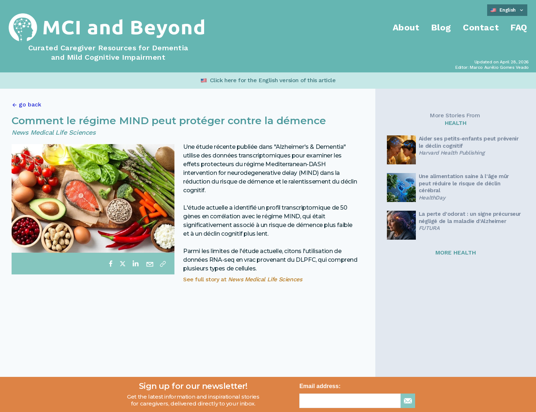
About (406, 27)
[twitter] (122, 263)
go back (30, 104)
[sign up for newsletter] (408, 401)
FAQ (518, 27)
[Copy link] (163, 263)
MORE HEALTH (455, 252)
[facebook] (110, 263)
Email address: (320, 386)
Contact (481, 27)
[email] (150, 263)
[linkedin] (135, 263)
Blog (441, 27)
